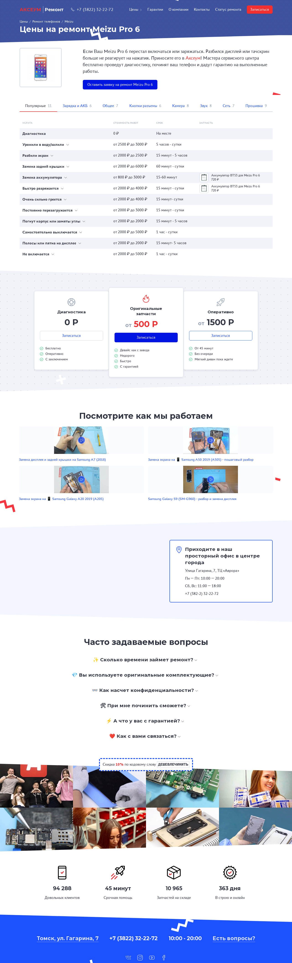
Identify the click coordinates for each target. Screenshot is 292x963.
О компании (178, 9)
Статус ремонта (228, 9)
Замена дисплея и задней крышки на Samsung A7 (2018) (64, 467)
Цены (135, 9)
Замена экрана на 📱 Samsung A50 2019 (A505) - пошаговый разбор (118, 467)
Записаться (259, 9)
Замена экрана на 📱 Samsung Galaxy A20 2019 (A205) (169, 467)
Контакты (202, 9)
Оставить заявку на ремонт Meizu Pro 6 (120, 84)
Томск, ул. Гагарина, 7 (68, 911)
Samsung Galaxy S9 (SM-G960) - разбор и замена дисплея (219, 467)
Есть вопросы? (234, 911)
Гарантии (155, 9)
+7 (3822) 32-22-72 (92, 9)
